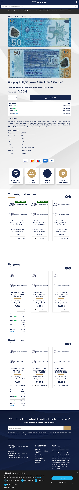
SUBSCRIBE (67, 428)
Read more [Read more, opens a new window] (38, 477)
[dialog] (39, 480)
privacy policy (40, 432)
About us (38, 449)
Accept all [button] (62, 478)
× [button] (77, 472)
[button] (26, 488)
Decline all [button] (62, 482)
